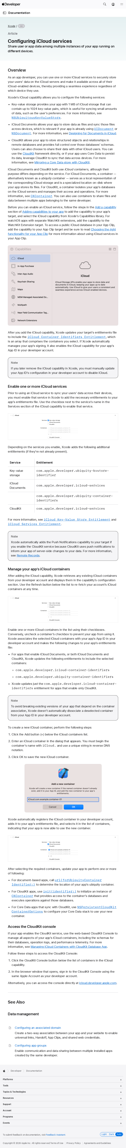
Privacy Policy (73, 1143)
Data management (23, 1014)
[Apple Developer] (11, 4)
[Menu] (121, 4)
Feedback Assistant (55, 1135)
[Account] (113, 4)
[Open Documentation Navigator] (4, 12)
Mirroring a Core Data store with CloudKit (62, 162)
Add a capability (105, 207)
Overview (17, 70)
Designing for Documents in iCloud (92, 133)
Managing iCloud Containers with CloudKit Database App (69, 946)
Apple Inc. (26, 1143)
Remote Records (28, 555)
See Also (16, 1002)
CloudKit (28, 153)
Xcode (11, 26)
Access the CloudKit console (32, 926)
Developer (16, 1071)
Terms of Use (56, 1143)
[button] (104, 4)
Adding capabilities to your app (43, 211)
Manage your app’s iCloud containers (39, 569)
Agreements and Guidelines (97, 1143)
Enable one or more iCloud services (37, 386)
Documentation (19, 13)
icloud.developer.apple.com (97, 983)
